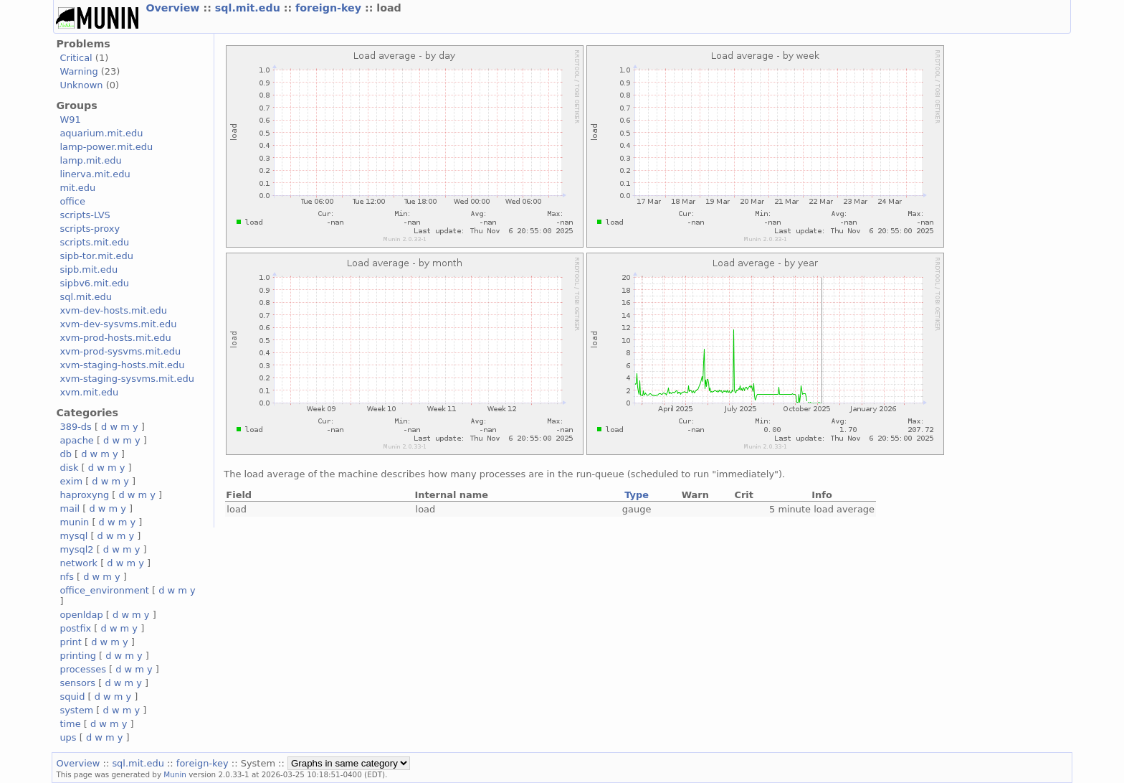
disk (68, 467)
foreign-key (330, 8)
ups (67, 737)
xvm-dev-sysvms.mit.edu (117, 324)
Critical (75, 57)
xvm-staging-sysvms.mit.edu (126, 378)
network (78, 563)
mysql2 (76, 549)
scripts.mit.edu (94, 242)
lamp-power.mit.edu (106, 146)
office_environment (104, 590)
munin (74, 522)
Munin (174, 774)
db (65, 454)
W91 (69, 119)
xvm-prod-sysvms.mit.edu (120, 351)
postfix (75, 628)
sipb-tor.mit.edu (96, 255)
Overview (174, 8)
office (72, 201)
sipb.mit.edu (88, 269)
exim (70, 481)
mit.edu (77, 187)
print (70, 642)
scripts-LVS (84, 215)
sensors (77, 682)
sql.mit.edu (249, 8)
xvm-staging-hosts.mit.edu (121, 365)
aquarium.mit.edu (101, 133)
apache (76, 440)
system (76, 710)
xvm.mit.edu (88, 392)
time (69, 723)
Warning (78, 71)
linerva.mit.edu (94, 174)
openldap (81, 614)
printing (77, 655)
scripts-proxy (89, 228)
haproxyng (84, 494)
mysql (73, 535)
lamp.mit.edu (90, 160)
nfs (66, 576)
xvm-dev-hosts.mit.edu (112, 310)
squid (72, 696)
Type (636, 494)
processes (82, 669)
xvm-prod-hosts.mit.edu (115, 337)
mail (69, 508)
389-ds (75, 426)
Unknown (81, 85)
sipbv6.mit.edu (94, 283)
